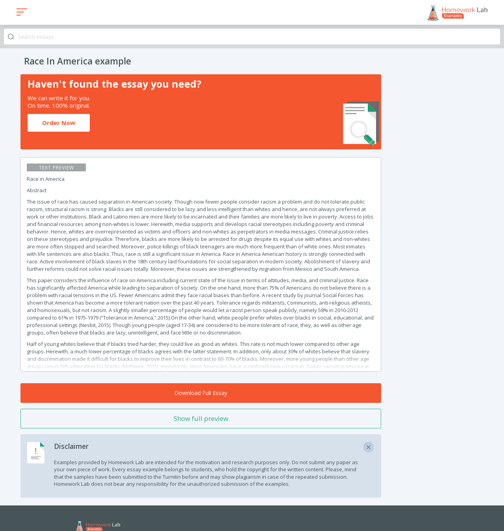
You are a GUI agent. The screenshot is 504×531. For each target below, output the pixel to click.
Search (11, 37)
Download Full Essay (200, 393)
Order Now (58, 123)
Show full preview (201, 418)
